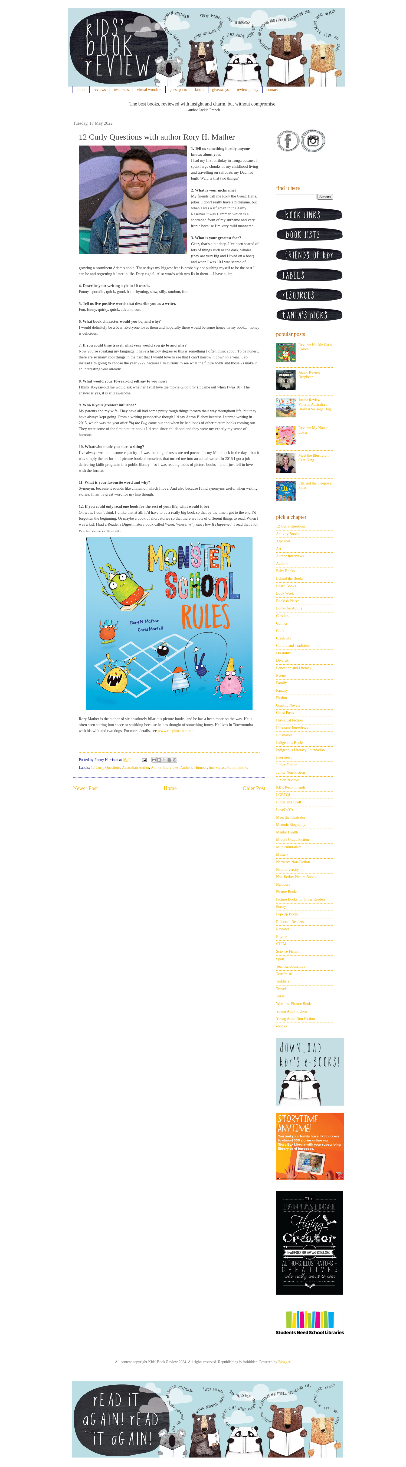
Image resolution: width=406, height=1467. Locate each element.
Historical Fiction (289, 720)
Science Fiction (288, 952)
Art (278, 549)
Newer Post (85, 788)
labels (199, 89)
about (81, 89)
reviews (100, 89)
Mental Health (287, 832)
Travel (281, 989)
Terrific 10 (284, 974)
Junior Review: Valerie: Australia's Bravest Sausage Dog (315, 404)
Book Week (285, 593)
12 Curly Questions (105, 768)
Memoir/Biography (290, 825)
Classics (282, 616)
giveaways (220, 89)
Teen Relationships (290, 966)
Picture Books (237, 768)
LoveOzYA (284, 810)
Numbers (283, 884)
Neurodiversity (287, 870)
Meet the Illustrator (290, 817)
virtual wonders (149, 89)
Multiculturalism (289, 847)
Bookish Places (287, 601)
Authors (186, 768)
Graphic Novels (288, 705)
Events (281, 676)
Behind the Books (289, 578)
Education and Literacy (294, 668)
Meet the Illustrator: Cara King (314, 457)
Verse (280, 996)
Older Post (254, 788)
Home (170, 788)
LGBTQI (283, 795)
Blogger (284, 1362)
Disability (283, 653)
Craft (280, 631)
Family (281, 683)
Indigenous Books (290, 743)
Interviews (217, 768)
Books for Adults (289, 608)
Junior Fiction (286, 765)
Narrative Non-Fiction (293, 862)
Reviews (282, 929)
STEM (281, 944)
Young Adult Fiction (291, 1011)
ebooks (281, 1026)
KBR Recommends (291, 787)
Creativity (283, 638)
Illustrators (284, 735)
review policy (247, 89)
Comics (282, 623)
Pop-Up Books (287, 914)
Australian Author (135, 768)
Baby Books (285, 571)
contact (272, 89)
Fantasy (282, 690)
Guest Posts (285, 713)
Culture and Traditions (293, 646)
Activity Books (287, 534)
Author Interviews (164, 768)
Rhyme (281, 937)
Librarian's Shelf (288, 802)
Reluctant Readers (290, 922)
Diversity (283, 660)
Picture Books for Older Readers (301, 899)
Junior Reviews (288, 780)
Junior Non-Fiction (290, 772)
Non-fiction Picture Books (296, 877)
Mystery (282, 854)
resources (121, 89)
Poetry (281, 907)
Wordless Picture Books (294, 1004)
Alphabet (283, 541)
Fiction (281, 698)
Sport (280, 959)
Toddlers (282, 981)
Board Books (286, 586)
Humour (200, 768)
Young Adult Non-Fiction (295, 1019)
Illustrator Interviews (292, 728)
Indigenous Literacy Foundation (300, 750)
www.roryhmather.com (176, 730)
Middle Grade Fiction (292, 840)
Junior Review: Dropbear (310, 374)
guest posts (178, 89)
